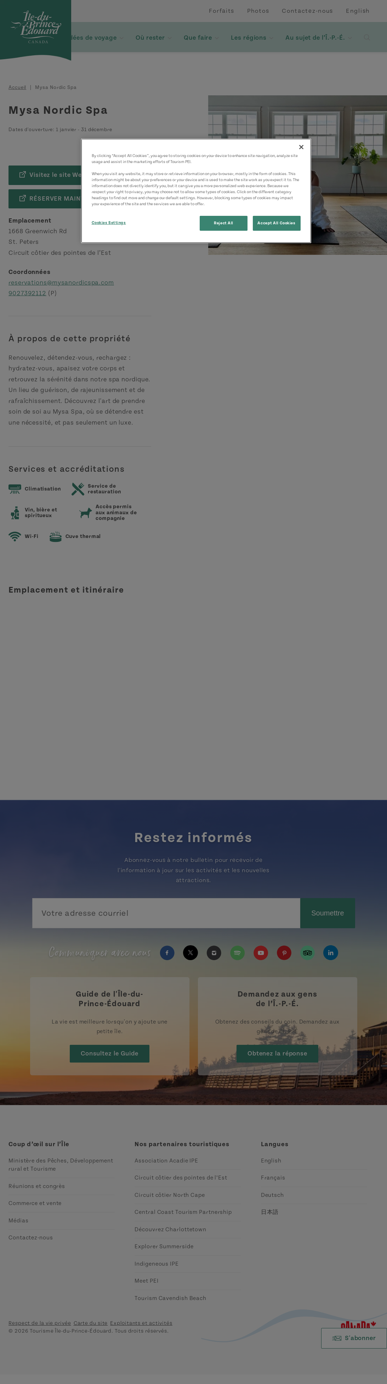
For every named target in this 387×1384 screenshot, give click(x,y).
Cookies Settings (109, 222)
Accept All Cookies (276, 223)
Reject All (223, 223)
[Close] (301, 147)
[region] (196, 191)
